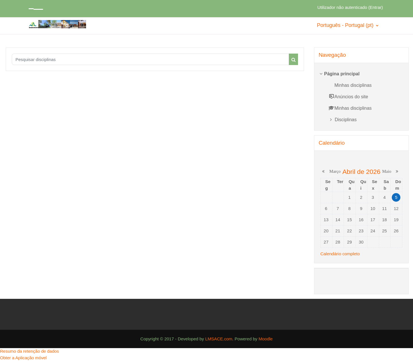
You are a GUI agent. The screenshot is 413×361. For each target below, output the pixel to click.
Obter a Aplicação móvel (23, 357)
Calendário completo (340, 253)
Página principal (342, 73)
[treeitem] (361, 96)
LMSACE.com (218, 338)
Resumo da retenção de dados (29, 351)
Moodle (265, 338)
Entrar (375, 7)
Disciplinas (345, 119)
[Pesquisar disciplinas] (150, 59)
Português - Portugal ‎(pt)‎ (346, 25)
